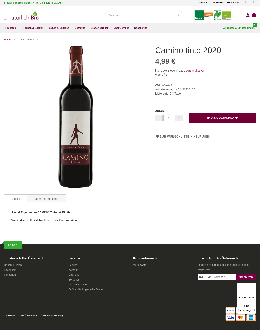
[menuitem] (11, 28)
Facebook (10, 269)
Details (15, 198)
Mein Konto (233, 2)
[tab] (15, 198)
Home (7, 39)
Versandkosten (195, 70)
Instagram (10, 274)
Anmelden (217, 2)
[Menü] (253, 285)
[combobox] (144, 15)
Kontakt (73, 269)
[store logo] (21, 15)
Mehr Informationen (47, 198)
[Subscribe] (246, 277)
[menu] (130, 28)
